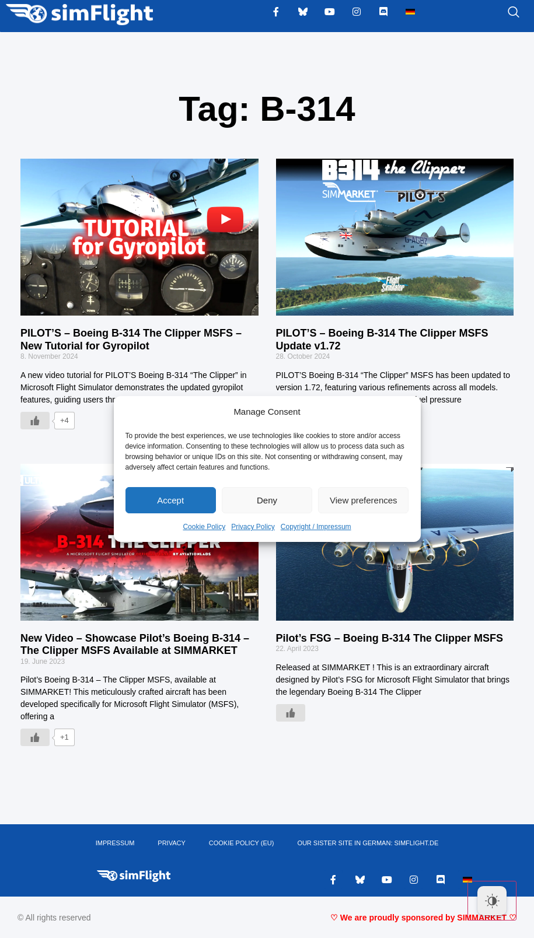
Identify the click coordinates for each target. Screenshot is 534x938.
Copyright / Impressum (316, 527)
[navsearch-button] (499, 13)
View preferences (363, 500)
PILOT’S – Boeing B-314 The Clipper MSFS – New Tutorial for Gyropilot (131, 339)
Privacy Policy (253, 527)
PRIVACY (171, 843)
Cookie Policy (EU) (241, 843)
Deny (267, 500)
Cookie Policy (204, 527)
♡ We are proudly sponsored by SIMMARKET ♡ (423, 917)
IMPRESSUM (115, 843)
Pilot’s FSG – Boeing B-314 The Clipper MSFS (389, 638)
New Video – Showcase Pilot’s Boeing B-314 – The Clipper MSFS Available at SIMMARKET (134, 644)
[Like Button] (35, 420)
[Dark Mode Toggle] (491, 901)
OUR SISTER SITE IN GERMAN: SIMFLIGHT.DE (367, 843)
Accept (170, 500)
